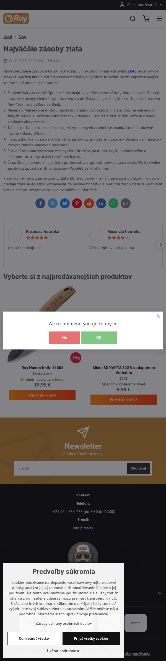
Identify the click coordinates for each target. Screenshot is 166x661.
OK (98, 337)
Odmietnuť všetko (34, 638)
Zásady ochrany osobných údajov (64, 623)
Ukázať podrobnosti (64, 650)
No (64, 337)
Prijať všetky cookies (91, 638)
